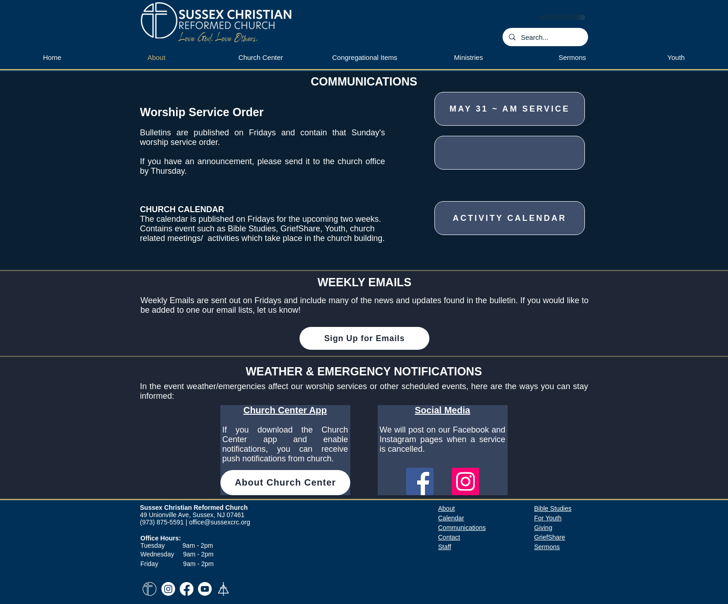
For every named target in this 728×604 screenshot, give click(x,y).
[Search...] (545, 37)
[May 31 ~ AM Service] (509, 109)
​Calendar (451, 518)
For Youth (548, 518)
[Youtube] (205, 589)
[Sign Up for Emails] (364, 338)
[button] (468, 57)
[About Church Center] (285, 482)
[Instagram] (465, 481)
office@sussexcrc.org (219, 522)
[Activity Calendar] (509, 218)
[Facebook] (420, 481)
